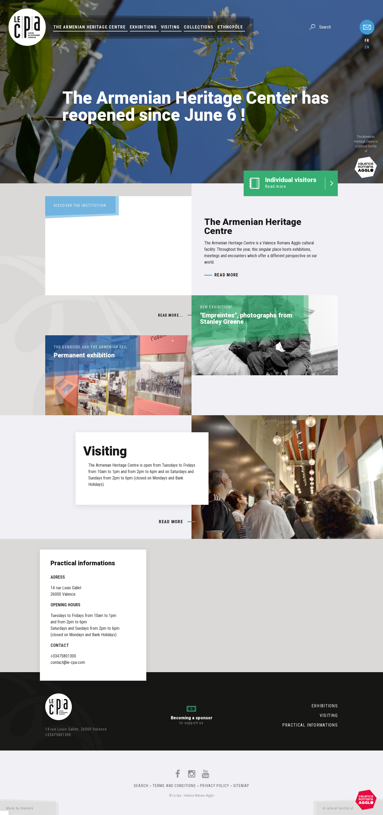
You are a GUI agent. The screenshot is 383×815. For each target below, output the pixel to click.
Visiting (170, 27)
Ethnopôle (230, 27)
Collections (198, 27)
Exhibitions (143, 27)
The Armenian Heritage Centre (89, 27)
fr (367, 40)
